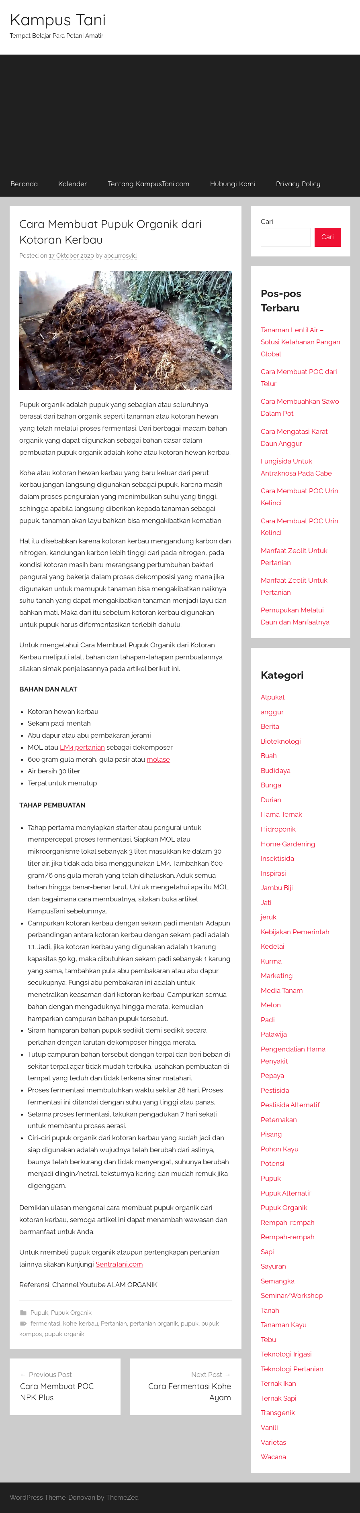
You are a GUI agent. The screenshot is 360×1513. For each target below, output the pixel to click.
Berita (270, 726)
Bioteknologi (281, 741)
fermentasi (45, 1323)
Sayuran (273, 1266)
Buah (269, 756)
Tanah (270, 1310)
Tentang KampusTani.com (149, 183)
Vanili (269, 1428)
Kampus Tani (58, 19)
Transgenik (278, 1413)
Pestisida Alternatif (290, 1105)
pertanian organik (154, 1323)
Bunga (271, 785)
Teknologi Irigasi (286, 1354)
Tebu (268, 1340)
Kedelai (272, 946)
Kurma (271, 961)
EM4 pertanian (82, 747)
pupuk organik (64, 1334)
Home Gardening (288, 844)
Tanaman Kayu (284, 1325)
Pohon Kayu (280, 1149)
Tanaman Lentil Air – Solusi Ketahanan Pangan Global (300, 342)
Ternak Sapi (279, 1398)
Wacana (273, 1457)
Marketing (277, 976)
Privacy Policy (298, 183)
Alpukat (273, 697)
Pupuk (39, 1312)
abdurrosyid (120, 255)
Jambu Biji (277, 888)
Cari (267, 222)
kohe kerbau (80, 1323)
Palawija (274, 1034)
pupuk (189, 1323)
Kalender (72, 183)
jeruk (268, 917)
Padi (268, 1020)
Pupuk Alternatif (286, 1193)
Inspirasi (273, 873)
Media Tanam (282, 990)
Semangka (278, 1281)
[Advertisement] (180, 111)
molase (158, 759)
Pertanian (114, 1323)
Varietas (273, 1442)
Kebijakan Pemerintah (295, 932)
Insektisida (277, 858)
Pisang (271, 1134)
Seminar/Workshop (292, 1295)
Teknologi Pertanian (292, 1369)
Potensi (272, 1163)
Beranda (24, 183)
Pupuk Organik (71, 1312)
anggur (272, 712)
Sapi (267, 1252)
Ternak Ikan (278, 1383)
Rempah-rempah (288, 1222)
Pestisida (275, 1090)
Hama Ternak (281, 814)
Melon (271, 1005)
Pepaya (272, 1076)
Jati (266, 903)
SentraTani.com (119, 1264)
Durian (271, 800)
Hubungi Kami (233, 183)
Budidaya (275, 771)
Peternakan (279, 1120)
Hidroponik (278, 829)
